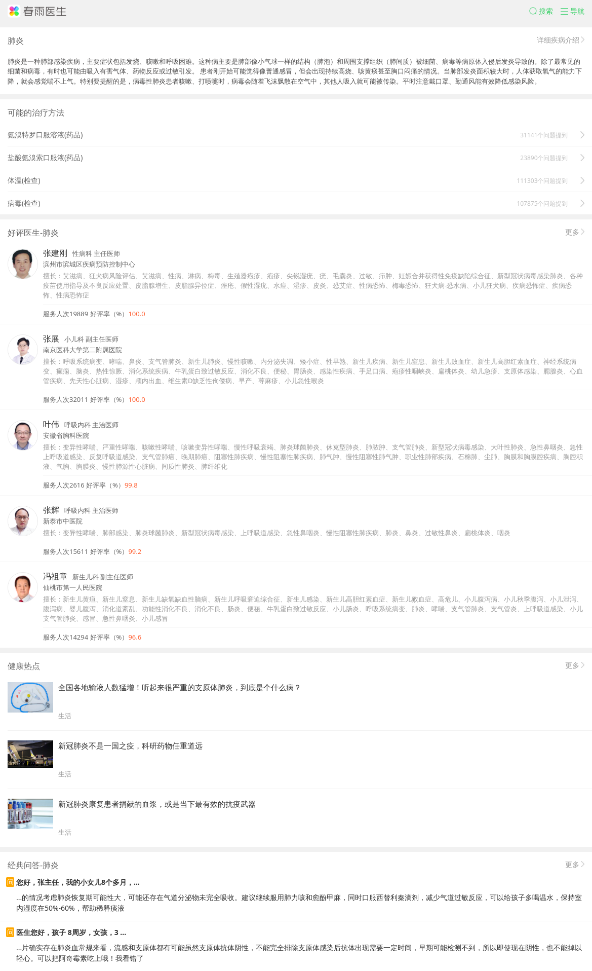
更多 (572, 232)
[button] (545, 11)
